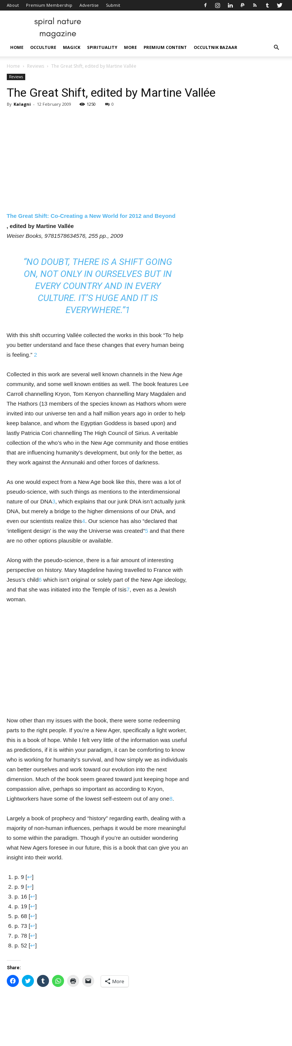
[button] (277, 47)
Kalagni (22, 104)
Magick (71, 47)
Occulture (43, 47)
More (130, 47)
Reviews (35, 66)
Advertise (89, 5)
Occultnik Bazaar (215, 47)
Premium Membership (49, 5)
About (13, 5)
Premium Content (165, 47)
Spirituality (102, 47)
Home (16, 47)
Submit (113, 5)
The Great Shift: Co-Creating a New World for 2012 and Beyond (91, 216)
